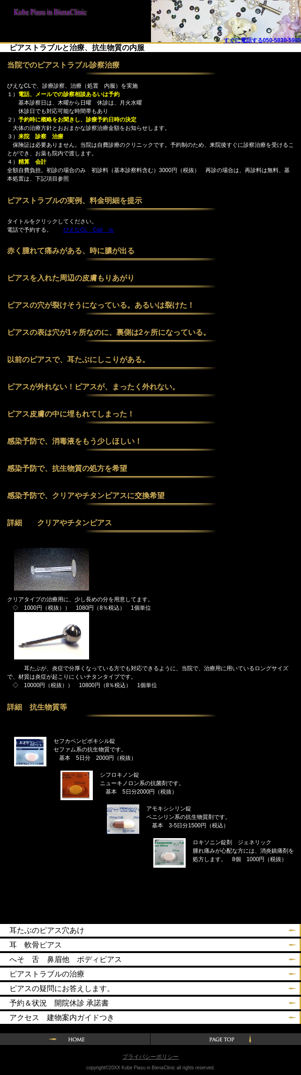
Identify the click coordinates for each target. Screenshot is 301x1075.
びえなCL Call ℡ (88, 230)
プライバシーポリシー (150, 1056)
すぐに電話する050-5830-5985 (262, 40)
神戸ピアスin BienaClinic (47, 15)
